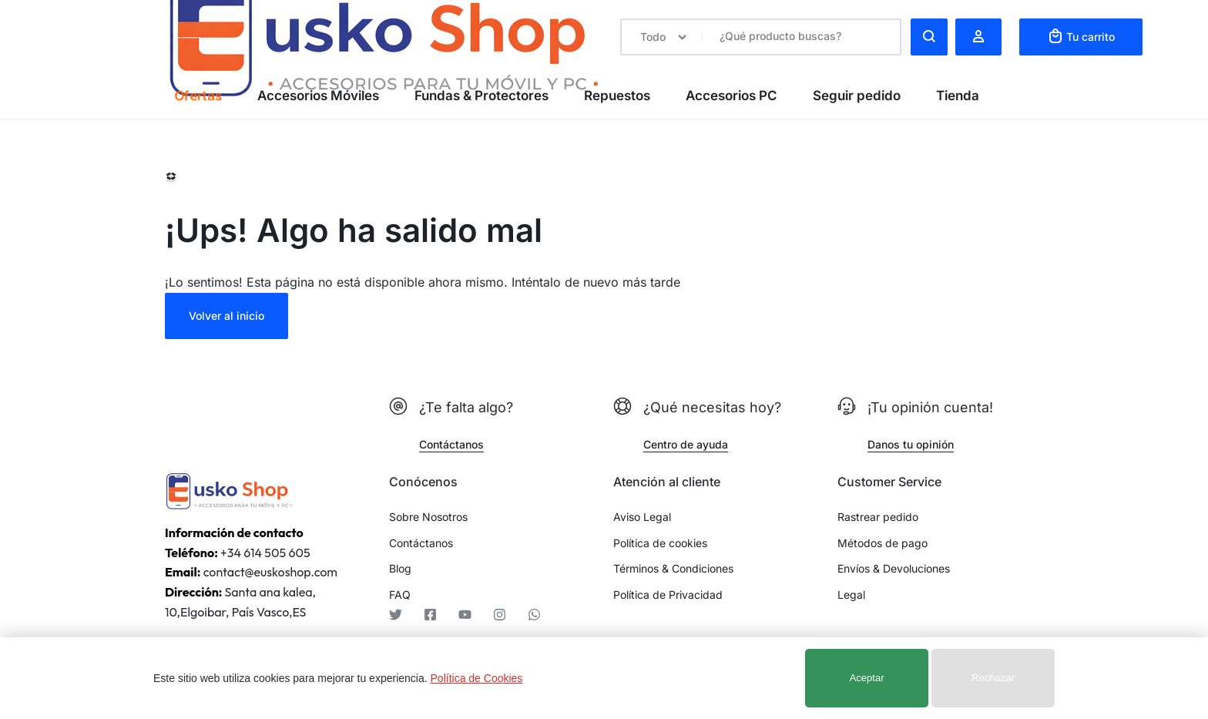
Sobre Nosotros (428, 517)
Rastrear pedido (877, 517)
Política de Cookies (477, 678)
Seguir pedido (857, 95)
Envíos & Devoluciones (893, 569)
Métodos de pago (882, 543)
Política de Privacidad (668, 595)
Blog (400, 569)
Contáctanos (421, 543)
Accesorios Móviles (318, 95)
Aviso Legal (642, 517)
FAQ (400, 595)
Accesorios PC (731, 95)
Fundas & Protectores (481, 95)
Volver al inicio (226, 315)
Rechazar (993, 678)
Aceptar (867, 678)
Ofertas (198, 96)
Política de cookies (660, 543)
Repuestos (617, 95)
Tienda (957, 95)
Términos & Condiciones (673, 569)
